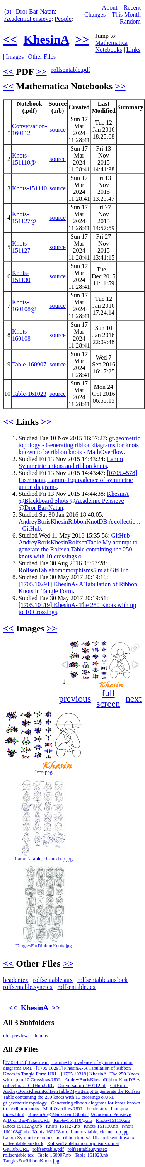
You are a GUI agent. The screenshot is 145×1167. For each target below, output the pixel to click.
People (63, 18)
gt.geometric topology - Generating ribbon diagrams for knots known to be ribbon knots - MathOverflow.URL (71, 1105)
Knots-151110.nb (113, 1120)
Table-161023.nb (91, 1155)
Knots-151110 (29, 188)
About (110, 7)
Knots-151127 (21, 247)
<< (10, 39)
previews (20, 1035)
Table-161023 (29, 393)
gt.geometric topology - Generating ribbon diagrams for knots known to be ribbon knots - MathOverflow (79, 445)
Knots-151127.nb (63, 1126)
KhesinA (45, 39)
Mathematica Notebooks (111, 46)
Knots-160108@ (24, 305)
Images (15, 56)
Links (133, 49)
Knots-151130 (21, 276)
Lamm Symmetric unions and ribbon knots (71, 462)
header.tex (15, 980)
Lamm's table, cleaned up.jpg (44, 859)
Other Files (42, 56)
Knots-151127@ (24, 217)
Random (130, 21)
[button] (135, 648)
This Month (126, 14)
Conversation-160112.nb (82, 1085)
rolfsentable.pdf (70, 69)
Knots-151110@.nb (72, 1120)
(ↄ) (8, 11)
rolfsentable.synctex (28, 987)
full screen (108, 698)
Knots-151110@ (24, 159)
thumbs (40, 1035)
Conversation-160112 (29, 129)
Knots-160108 (21, 335)
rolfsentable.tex (76, 987)
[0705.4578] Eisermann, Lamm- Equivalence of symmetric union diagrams (78, 480)
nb (5, 1035)
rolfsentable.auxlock (102, 980)
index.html (13, 1114)
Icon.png (43, 772)
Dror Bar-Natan (35, 11)
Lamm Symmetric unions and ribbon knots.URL (51, 1137)
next (134, 699)
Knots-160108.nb (49, 1132)
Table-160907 (29, 364)
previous (75, 699)
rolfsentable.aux (53, 980)
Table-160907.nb (54, 1155)
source (57, 129)
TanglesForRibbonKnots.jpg (43, 945)
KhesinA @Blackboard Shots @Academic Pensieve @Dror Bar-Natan (74, 500)
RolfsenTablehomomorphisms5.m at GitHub (74, 570)
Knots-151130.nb (101, 1126)
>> (82, 39)
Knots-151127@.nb (22, 1126)
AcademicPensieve (27, 18)
